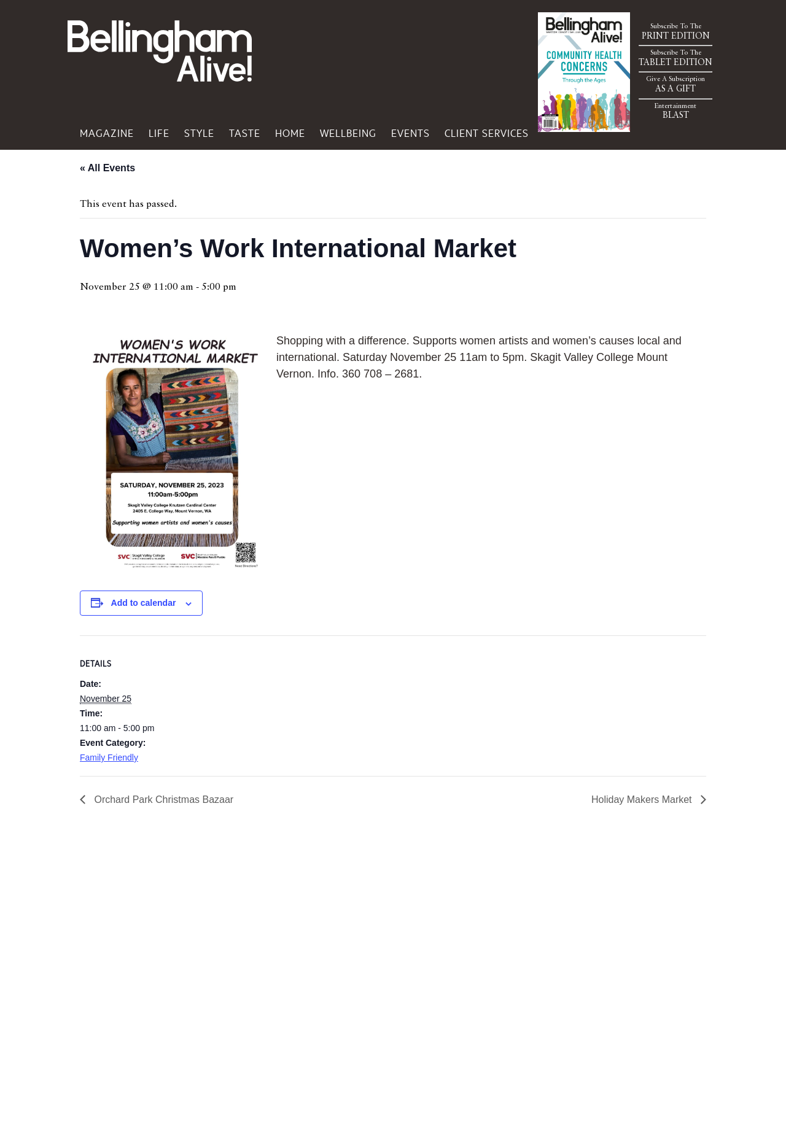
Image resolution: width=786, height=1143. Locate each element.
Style (199, 133)
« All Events (107, 168)
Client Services (487, 133)
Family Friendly (109, 757)
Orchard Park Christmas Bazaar (162, 799)
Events (410, 133)
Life (159, 133)
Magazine (107, 133)
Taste (244, 133)
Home (290, 133)
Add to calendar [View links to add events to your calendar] (143, 603)
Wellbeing (348, 133)
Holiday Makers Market (643, 799)
